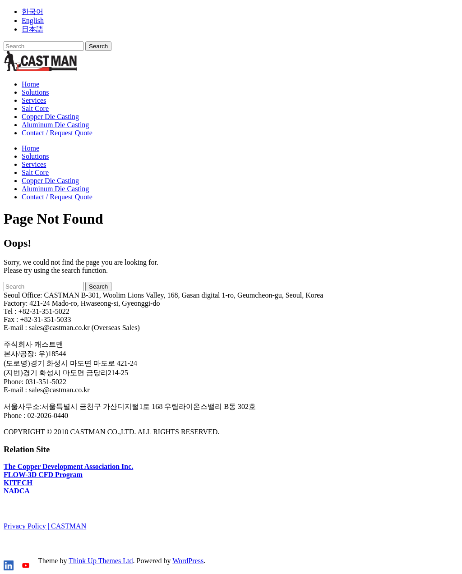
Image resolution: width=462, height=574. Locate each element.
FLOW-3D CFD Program (43, 474)
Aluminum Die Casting (55, 125)
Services (34, 100)
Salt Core (35, 108)
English (33, 20)
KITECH (18, 483)
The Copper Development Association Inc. (68, 466)
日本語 (32, 29)
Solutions (35, 92)
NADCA (17, 491)
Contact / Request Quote (57, 133)
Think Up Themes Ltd (101, 561)
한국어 (32, 11)
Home (30, 84)
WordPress (187, 561)
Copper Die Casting (50, 116)
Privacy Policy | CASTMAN (45, 526)
